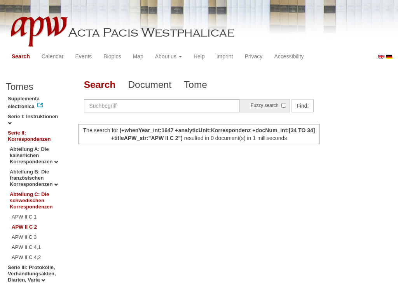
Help (199, 56)
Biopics (112, 56)
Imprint (224, 56)
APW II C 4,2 (26, 257)
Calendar (53, 56)
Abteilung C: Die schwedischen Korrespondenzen (31, 200)
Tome (195, 84)
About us (168, 56)
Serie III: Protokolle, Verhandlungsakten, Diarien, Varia (32, 273)
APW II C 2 (24, 227)
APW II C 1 (24, 217)
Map (138, 56)
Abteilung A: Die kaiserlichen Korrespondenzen (34, 155)
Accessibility (289, 56)
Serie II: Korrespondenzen (29, 136)
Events (83, 56)
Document (149, 84)
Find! (303, 106)
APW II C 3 (24, 237)
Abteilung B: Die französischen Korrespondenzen (34, 178)
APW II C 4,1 (26, 247)
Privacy (253, 56)
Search (21, 56)
